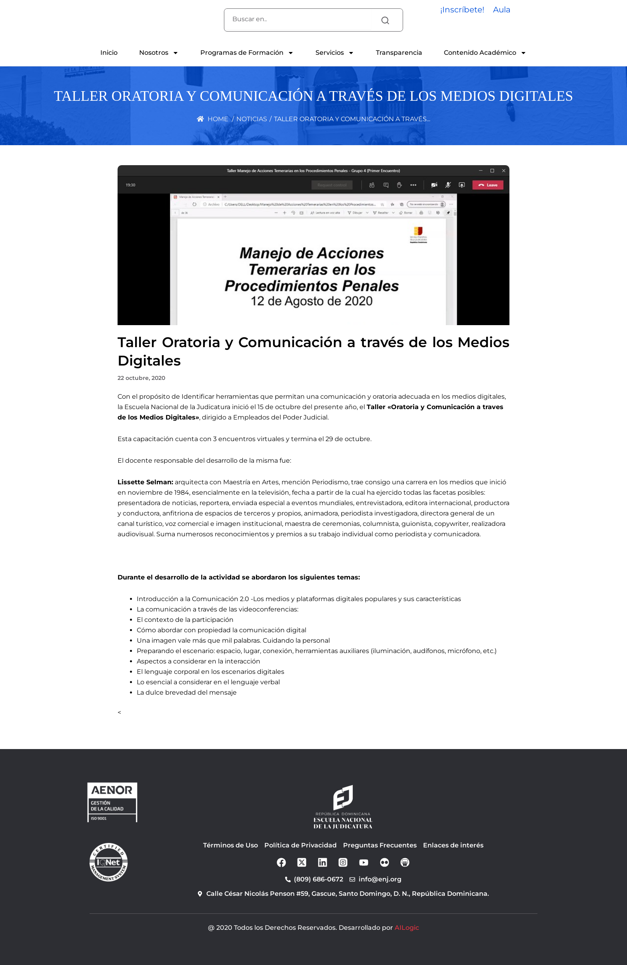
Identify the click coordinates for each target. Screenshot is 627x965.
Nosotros (159, 53)
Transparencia (399, 52)
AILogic (407, 927)
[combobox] (297, 19)
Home (212, 119)
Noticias (251, 119)
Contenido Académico (485, 53)
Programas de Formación (247, 53)
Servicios (334, 53)
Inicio (109, 52)
